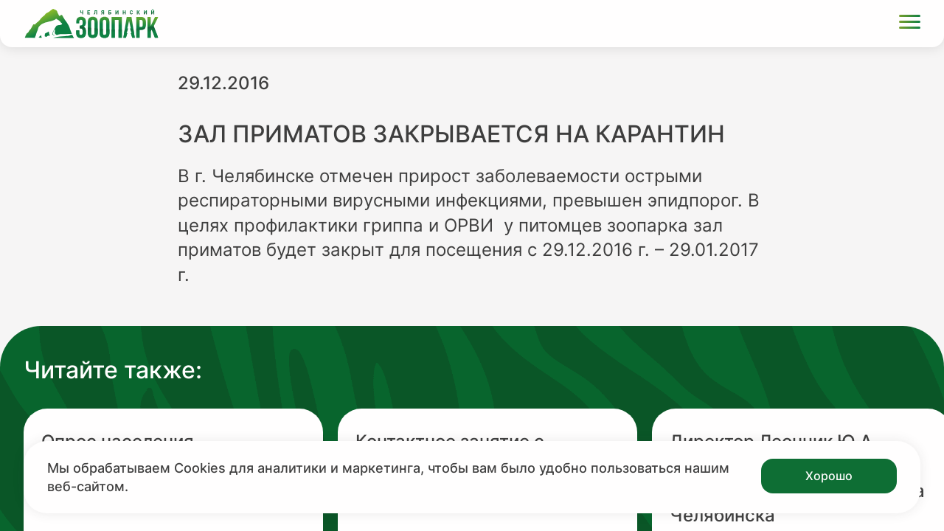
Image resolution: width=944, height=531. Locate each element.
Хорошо (829, 475)
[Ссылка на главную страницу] (91, 23)
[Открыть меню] (909, 24)
